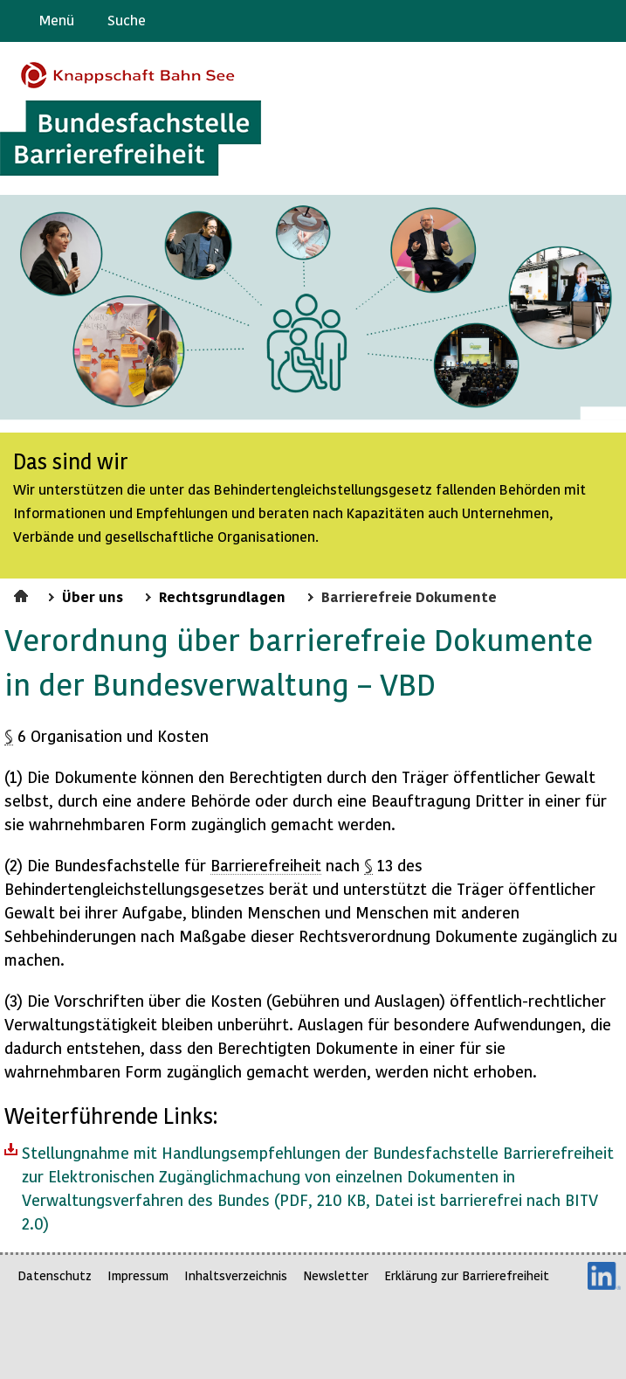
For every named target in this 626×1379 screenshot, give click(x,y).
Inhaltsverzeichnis (235, 1275)
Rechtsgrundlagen (222, 596)
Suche (126, 19)
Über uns (92, 596)
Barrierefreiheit (265, 865)
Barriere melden (539, 20)
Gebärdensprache (573, 20)
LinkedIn (604, 1276)
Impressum (138, 1275)
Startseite (23, 593)
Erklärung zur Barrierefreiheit (466, 1275)
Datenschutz (54, 1275)
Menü (56, 19)
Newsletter (335, 1275)
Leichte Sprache (605, 20)
